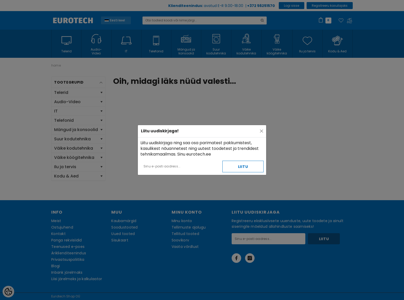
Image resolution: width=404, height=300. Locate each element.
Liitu (243, 166)
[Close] (261, 131)
